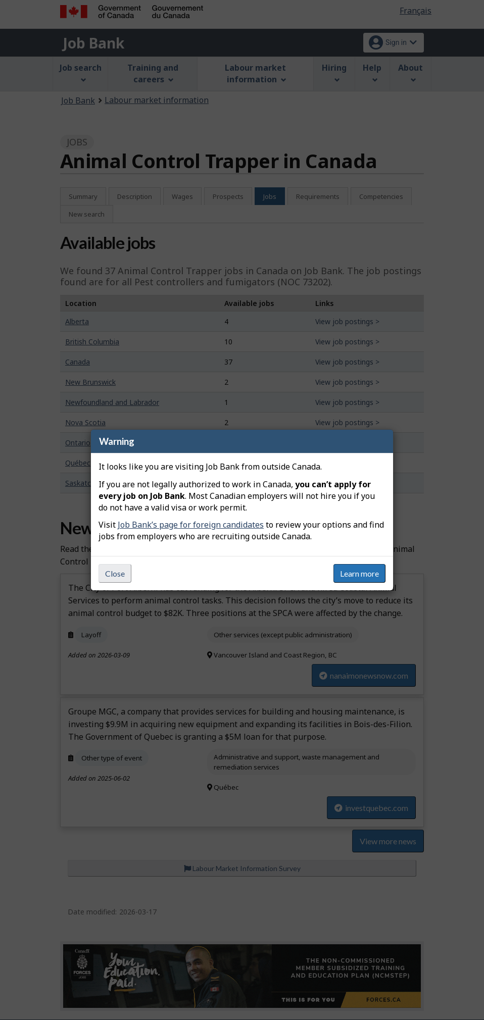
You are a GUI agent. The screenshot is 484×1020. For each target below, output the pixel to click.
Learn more (359, 573)
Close (115, 573)
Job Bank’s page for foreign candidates (191, 524)
